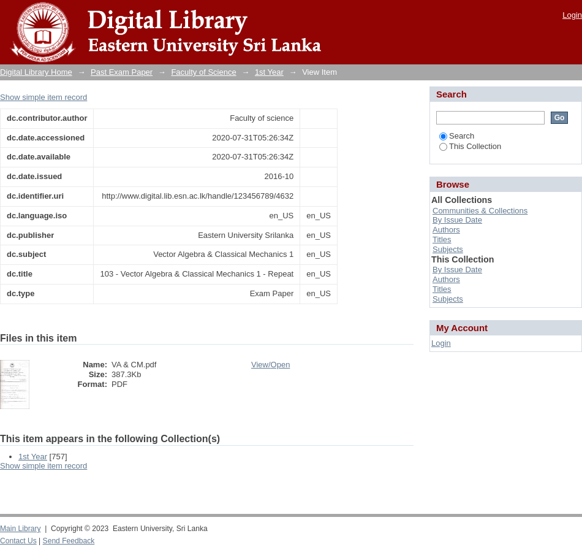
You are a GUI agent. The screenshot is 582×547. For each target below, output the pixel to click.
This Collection (470, 146)
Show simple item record (43, 97)
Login (572, 15)
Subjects (448, 249)
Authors (446, 229)
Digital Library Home (36, 72)
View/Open (270, 364)
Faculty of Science (203, 72)
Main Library (20, 528)
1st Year (269, 72)
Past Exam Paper (122, 72)
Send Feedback (69, 541)
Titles (442, 239)
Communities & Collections (480, 210)
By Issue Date (457, 219)
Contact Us (18, 541)
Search (456, 135)
